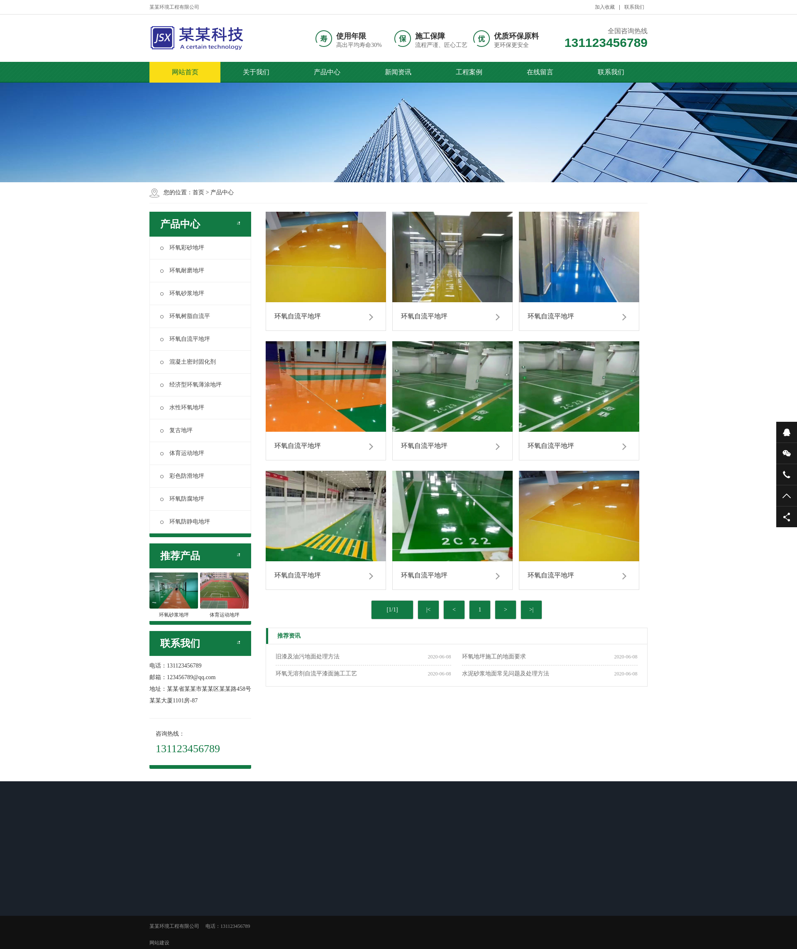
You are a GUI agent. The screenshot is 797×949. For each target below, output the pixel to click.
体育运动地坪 (182, 453)
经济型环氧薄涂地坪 (191, 385)
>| (531, 610)
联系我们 (634, 7)
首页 (198, 192)
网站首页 (185, 72)
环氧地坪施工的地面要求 (494, 656)
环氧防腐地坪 (182, 499)
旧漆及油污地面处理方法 (308, 656)
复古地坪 (176, 430)
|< (428, 610)
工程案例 (469, 72)
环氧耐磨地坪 (182, 270)
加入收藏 (605, 7)
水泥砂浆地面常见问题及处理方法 (505, 673)
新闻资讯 (398, 72)
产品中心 (327, 72)
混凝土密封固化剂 (188, 362)
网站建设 (159, 943)
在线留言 (540, 72)
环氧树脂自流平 (185, 316)
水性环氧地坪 (182, 407)
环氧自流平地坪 (185, 339)
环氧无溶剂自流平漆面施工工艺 (316, 673)
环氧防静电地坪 (185, 522)
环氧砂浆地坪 (182, 293)
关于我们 (256, 72)
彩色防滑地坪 (182, 476)
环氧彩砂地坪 (182, 248)
